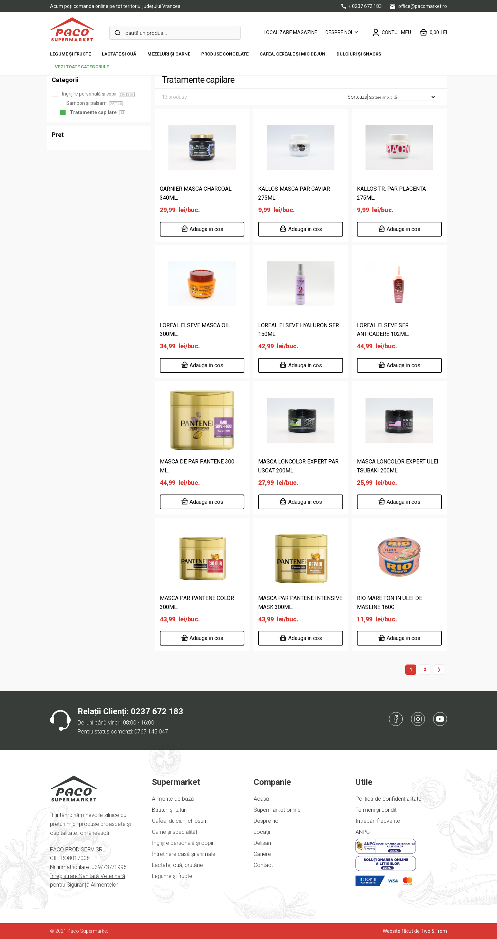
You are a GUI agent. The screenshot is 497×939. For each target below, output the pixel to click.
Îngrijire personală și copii (182, 843)
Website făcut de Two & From (415, 931)
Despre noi (338, 32)
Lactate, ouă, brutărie (177, 865)
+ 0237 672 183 (362, 6)
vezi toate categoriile (82, 66)
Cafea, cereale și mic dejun (292, 54)
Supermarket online (277, 810)
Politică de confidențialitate (388, 799)
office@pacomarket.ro (418, 6)
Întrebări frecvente (377, 821)
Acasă (261, 799)
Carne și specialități (175, 832)
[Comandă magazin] (401, 97)
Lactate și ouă (119, 54)
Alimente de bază (173, 799)
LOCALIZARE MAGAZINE (290, 32)
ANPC (362, 832)
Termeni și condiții (377, 810)
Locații (262, 832)
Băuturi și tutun (169, 810)
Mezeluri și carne (168, 54)
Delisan (262, 843)
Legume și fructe (70, 54)
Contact (263, 865)
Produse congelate (224, 54)
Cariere (262, 854)
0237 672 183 (157, 711)
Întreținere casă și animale (183, 854)
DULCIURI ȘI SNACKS (359, 54)
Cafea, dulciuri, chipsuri (179, 821)
